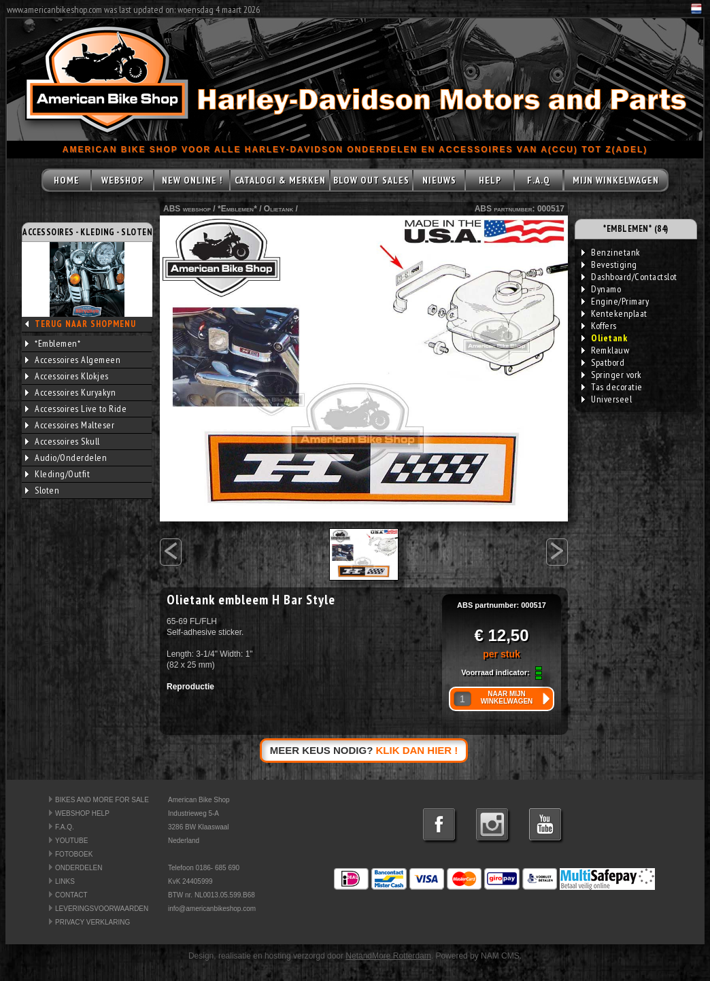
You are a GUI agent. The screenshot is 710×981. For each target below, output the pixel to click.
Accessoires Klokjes (67, 376)
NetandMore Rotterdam (387, 956)
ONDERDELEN (78, 868)
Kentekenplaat (614, 313)
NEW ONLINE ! (192, 180)
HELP (490, 180)
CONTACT (71, 895)
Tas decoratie (612, 387)
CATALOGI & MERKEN (280, 180)
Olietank (278, 208)
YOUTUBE (71, 840)
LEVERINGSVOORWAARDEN (101, 908)
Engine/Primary (615, 301)
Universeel (606, 399)
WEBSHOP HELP (82, 813)
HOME (67, 180)
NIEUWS (439, 180)
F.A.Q (538, 180)
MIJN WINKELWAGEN (616, 180)
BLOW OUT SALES (371, 180)
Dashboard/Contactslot (629, 277)
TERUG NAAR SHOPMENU (85, 324)
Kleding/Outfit (57, 474)
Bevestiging (609, 264)
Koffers (599, 326)
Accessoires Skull (62, 441)
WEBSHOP (122, 180)
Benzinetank (611, 252)
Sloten (42, 490)
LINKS (65, 881)
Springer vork (611, 374)
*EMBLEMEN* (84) (636, 229)
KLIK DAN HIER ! (417, 750)
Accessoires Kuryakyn (70, 392)
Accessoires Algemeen (72, 360)
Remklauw (605, 350)
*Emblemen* (52, 343)
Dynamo (601, 289)
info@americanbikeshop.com (212, 908)
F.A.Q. (64, 827)
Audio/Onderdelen (66, 457)
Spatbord (602, 362)
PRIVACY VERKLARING (92, 922)
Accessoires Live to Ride (75, 408)
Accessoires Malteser (69, 425)
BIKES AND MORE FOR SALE (102, 800)
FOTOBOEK (73, 854)
